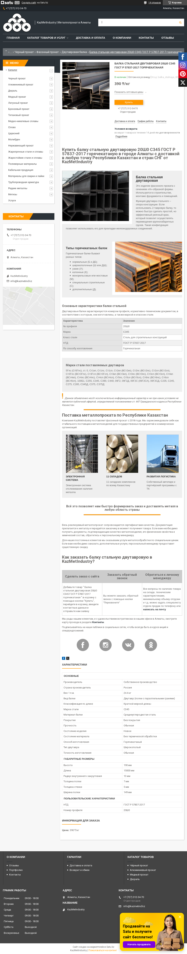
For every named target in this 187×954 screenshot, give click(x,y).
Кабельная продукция (20, 170)
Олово (12, 127)
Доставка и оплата (90, 37)
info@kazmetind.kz (21, 281)
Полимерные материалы (22, 163)
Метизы (12, 194)
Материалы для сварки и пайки (26, 176)
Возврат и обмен (79, 870)
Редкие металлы (17, 188)
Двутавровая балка (74, 52)
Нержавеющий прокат (21, 145)
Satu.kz (110, 947)
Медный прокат (17, 96)
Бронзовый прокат (18, 109)
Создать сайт (29, 2)
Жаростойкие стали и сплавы (25, 157)
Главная (13, 37)
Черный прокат (24, 52)
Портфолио (16, 870)
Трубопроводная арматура (23, 182)
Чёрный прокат (139, 865)
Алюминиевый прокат (20, 84)
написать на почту (154, 609)
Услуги (12, 200)
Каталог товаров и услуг (46, 37)
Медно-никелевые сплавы (23, 121)
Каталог (12, 69)
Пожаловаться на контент (103, 950)
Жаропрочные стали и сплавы (25, 151)
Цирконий (13, 133)
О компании (122, 37)
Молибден (14, 139)
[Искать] (180, 22)
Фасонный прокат (47, 52)
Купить (129, 102)
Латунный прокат (18, 102)
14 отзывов (154, 2)
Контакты (146, 37)
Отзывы (167, 37)
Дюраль (12, 90)
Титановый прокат (18, 115)
